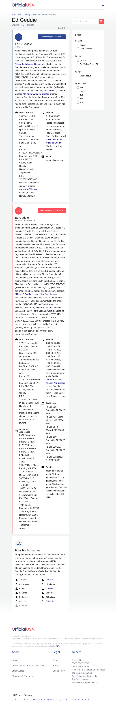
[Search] (85, 21)
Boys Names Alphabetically (85, 682)
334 (81, 87)
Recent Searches (80, 660)
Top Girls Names (80, 679)
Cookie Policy (59, 671)
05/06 (80, 663)
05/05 (86, 663)
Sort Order (62, 28)
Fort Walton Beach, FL (89, 64)
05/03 (80, 666)
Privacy (56, 665)
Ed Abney (47, 588)
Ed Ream (20, 580)
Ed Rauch (47, 580)
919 (81, 102)
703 (81, 91)
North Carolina (86, 48)
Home (15, 660)
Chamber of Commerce (23, 676)
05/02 (86, 666)
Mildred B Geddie (23, 294)
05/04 (74, 666)
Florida (82, 45)
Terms (56, 660)
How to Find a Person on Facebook (88, 670)
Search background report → (52, 37)
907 (81, 98)
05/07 (74, 663)
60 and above (85, 76)
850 (81, 95)
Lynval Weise (50, 91)
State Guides (18, 671)
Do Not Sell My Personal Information (29, 665)
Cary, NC (83, 60)
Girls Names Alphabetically (84, 676)
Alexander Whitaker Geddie (28, 64)
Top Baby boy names (82, 673)
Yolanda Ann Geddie (42, 294)
